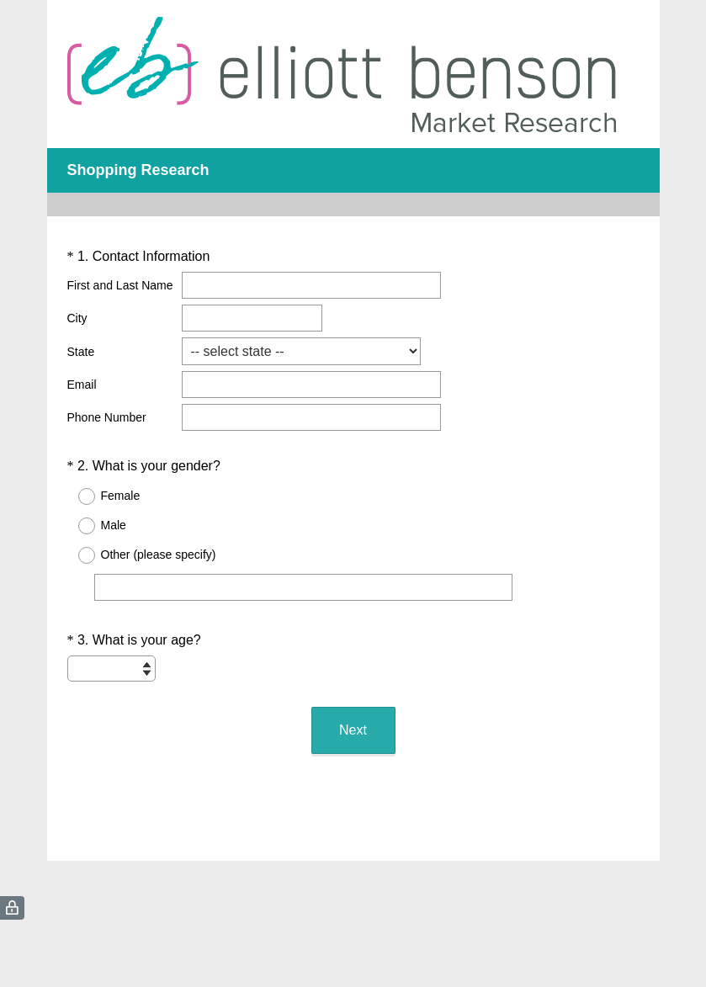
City (77, 318)
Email (82, 384)
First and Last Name (120, 285)
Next (353, 730)
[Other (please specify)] (303, 587)
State (81, 351)
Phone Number (106, 417)
